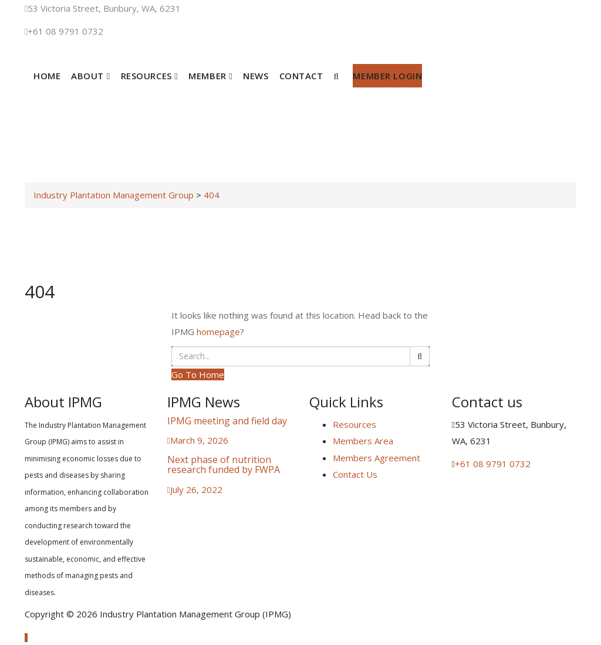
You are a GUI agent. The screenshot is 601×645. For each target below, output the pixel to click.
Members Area (363, 441)
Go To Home (197, 374)
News (255, 76)
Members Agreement (376, 458)
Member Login (387, 76)
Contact (301, 76)
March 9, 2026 (199, 440)
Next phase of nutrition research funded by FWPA (223, 465)
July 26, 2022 (196, 489)
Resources (149, 76)
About (90, 76)
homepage (218, 331)
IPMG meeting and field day (227, 420)
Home (46, 76)
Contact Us (355, 474)
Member (210, 76)
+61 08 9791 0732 (65, 31)
